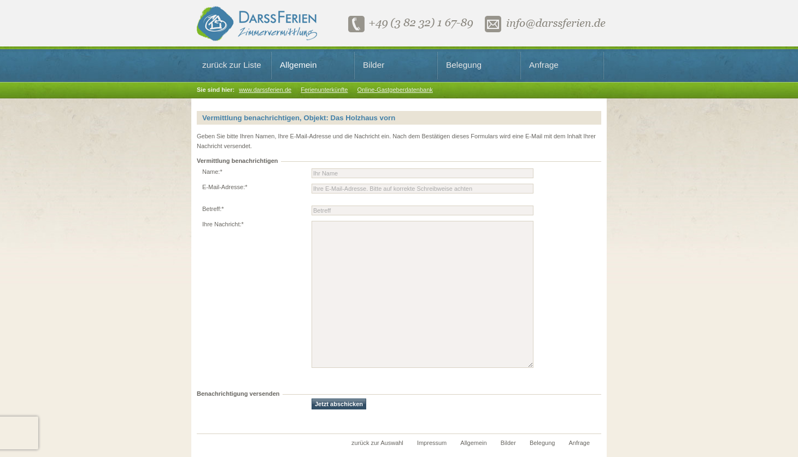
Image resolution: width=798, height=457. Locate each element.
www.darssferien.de (265, 89)
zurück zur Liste (231, 64)
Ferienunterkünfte (324, 89)
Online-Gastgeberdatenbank (395, 89)
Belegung (464, 64)
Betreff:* (213, 209)
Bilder (373, 64)
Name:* (212, 171)
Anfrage (544, 64)
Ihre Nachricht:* (223, 224)
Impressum (432, 443)
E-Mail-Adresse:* (225, 187)
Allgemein (298, 64)
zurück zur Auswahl (377, 443)
